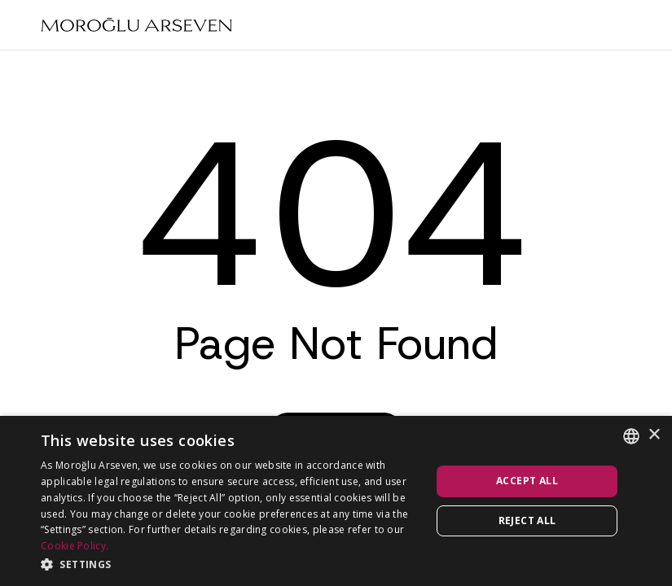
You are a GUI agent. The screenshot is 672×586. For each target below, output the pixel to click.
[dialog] (336, 501)
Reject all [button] (527, 520)
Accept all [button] (527, 481)
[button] (230, 564)
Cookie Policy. (74, 546)
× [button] (654, 435)
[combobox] (631, 436)
